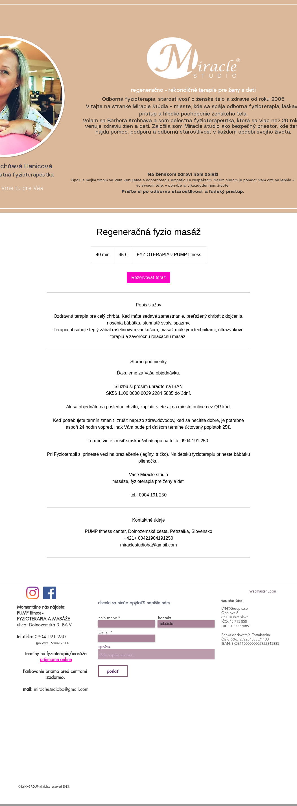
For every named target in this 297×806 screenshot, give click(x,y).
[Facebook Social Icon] (49, 593)
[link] (149, 277)
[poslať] (113, 671)
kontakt (164, 618)
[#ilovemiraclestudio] (32, 593)
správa (104, 646)
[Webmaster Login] (262, 591)
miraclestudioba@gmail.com (61, 689)
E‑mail (104, 632)
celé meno (108, 618)
